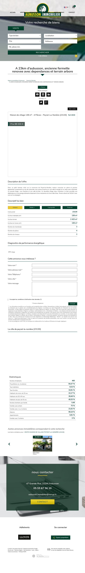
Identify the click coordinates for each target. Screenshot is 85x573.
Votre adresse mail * (15, 270)
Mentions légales (18, 550)
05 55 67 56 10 (42, 488)
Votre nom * (12, 265)
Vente (16, 28)
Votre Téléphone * (14, 274)
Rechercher (42, 52)
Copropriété (51, 207)
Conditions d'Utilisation (49, 321)
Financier (70, 207)
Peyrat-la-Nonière (31, 80)
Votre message (13, 283)
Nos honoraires (27, 550)
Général (15, 207)
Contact (72, 12)
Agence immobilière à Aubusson (16, 80)
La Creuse (46, 12)
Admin (36, 550)
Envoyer (72, 304)
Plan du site (10, 550)
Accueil (13, 12)
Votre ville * (12, 279)
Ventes (22, 12)
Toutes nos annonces (13, 551)
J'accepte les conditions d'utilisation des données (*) (26, 299)
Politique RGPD (22, 551)
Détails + (32, 207)
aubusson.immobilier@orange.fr (42, 494)
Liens (33, 550)
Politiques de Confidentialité (34, 321)
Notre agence (59, 12)
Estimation (34, 12)
